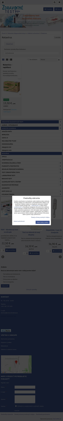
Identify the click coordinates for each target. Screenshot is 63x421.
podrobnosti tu (36, 205)
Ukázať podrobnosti (19, 221)
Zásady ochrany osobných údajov (40, 217)
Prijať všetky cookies (42, 222)
